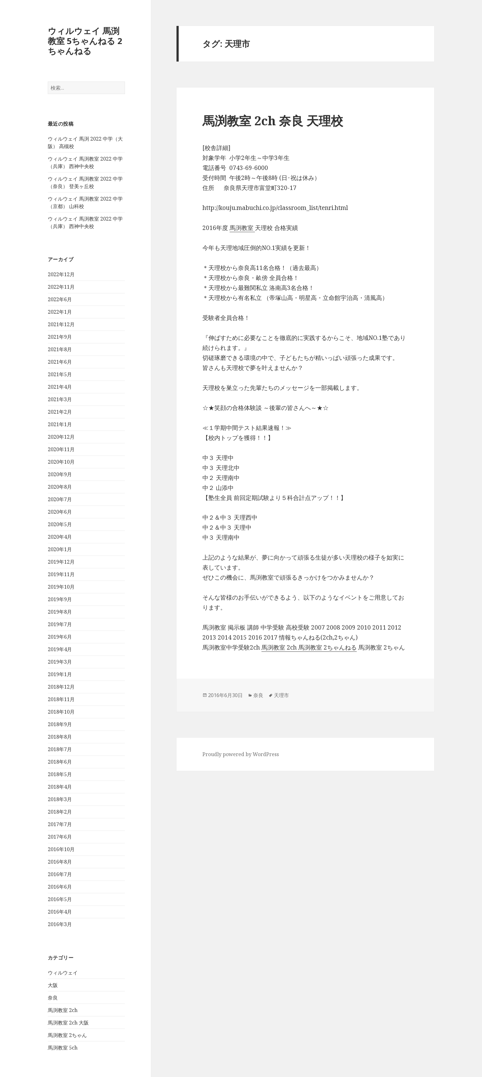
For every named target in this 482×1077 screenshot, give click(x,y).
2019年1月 (60, 674)
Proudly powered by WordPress (240, 754)
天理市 (281, 695)
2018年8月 (60, 736)
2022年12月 (61, 274)
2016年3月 (60, 924)
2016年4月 (60, 911)
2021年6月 (60, 361)
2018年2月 (60, 811)
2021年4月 (60, 386)
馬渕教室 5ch (62, 1047)
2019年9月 (60, 599)
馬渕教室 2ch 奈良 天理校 (272, 120)
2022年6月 (60, 299)
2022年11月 (61, 286)
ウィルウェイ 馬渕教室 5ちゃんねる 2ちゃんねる (85, 41)
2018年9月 (60, 724)
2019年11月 (61, 574)
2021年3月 (60, 399)
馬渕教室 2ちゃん (67, 1035)
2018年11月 (61, 699)
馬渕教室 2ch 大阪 (68, 1022)
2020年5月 (60, 524)
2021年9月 (60, 336)
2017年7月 (60, 824)
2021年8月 (60, 349)
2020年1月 (60, 549)
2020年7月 (60, 499)
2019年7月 (60, 624)
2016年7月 (60, 874)
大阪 (53, 985)
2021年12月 (61, 324)
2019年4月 (60, 649)
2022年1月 (60, 311)
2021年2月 (60, 411)
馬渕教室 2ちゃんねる (327, 647)
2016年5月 (60, 899)
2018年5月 (60, 774)
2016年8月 (60, 861)
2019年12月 (61, 561)
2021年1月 (60, 424)
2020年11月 (61, 449)
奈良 (53, 997)
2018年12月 (61, 686)
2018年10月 (61, 711)
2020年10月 (61, 461)
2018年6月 (60, 761)
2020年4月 (60, 536)
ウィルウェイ (63, 972)
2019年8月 (60, 611)
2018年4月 (60, 786)
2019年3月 (60, 661)
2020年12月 (61, 436)
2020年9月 (60, 474)
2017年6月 (60, 836)
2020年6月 (60, 511)
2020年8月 (60, 486)
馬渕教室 (242, 228)
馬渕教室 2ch (62, 1010)
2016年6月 (60, 886)
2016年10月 (61, 849)
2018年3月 (60, 799)
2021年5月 (60, 374)
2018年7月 (60, 749)
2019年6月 (60, 636)
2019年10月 (61, 586)
